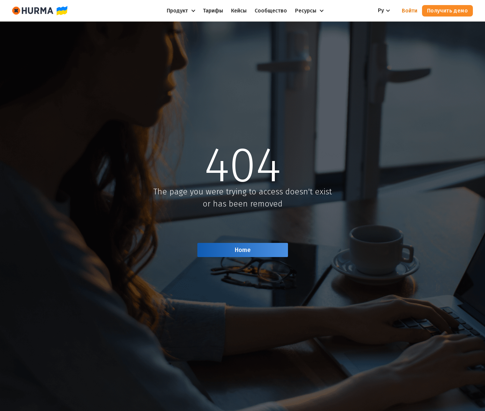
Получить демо (447, 10)
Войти (409, 10)
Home (243, 250)
